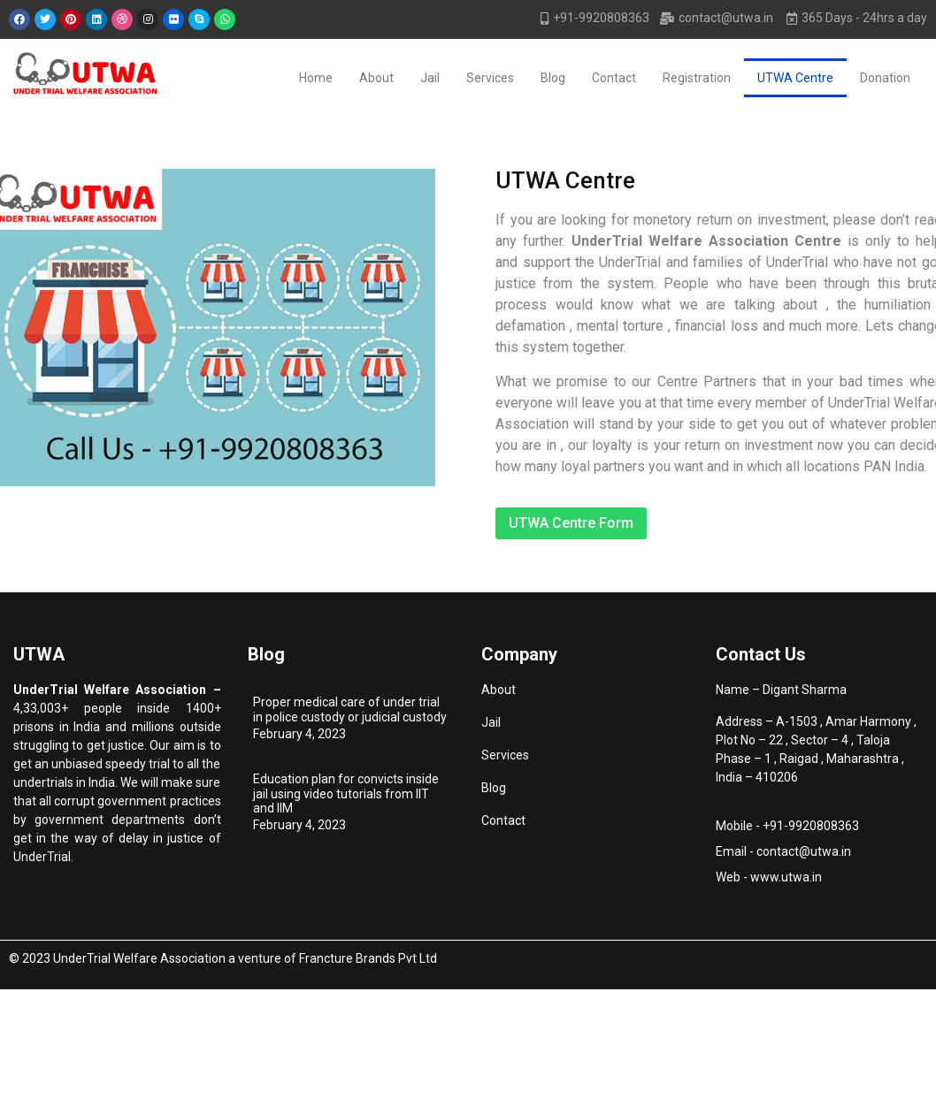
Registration (697, 78)
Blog (553, 78)
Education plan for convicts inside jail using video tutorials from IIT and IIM (346, 794)
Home (316, 78)
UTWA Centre (795, 78)
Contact (614, 78)
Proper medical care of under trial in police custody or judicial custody (350, 709)
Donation (885, 78)
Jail (430, 78)
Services (490, 78)
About (376, 78)
